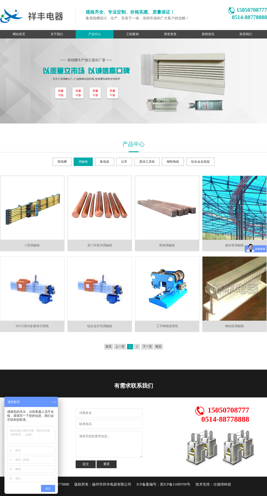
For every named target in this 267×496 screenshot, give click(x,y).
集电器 (104, 161)
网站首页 (19, 34)
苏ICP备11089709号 (175, 484)
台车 (124, 161)
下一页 (147, 346)
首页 (108, 346)
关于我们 (57, 34)
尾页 (158, 346)
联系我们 (246, 34)
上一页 (120, 346)
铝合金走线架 (200, 161)
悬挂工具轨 (147, 161)
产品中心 (94, 34)
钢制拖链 (173, 161)
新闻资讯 (208, 34)
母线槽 (62, 161)
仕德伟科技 (222, 484)
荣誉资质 (170, 34)
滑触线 (83, 161)
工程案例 (132, 34)
